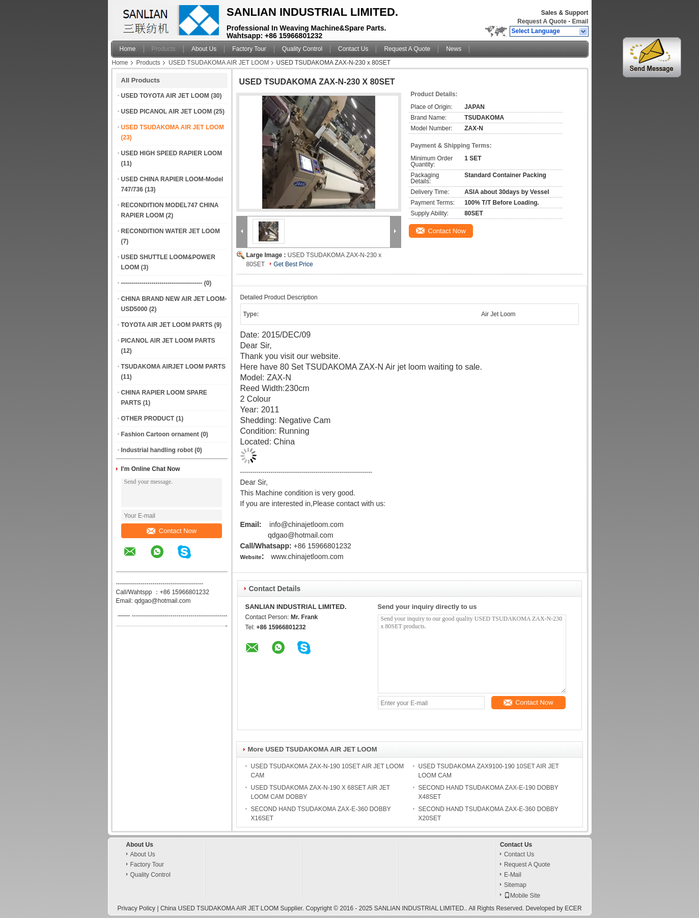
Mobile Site (522, 895)
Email (580, 21)
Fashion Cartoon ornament (160, 434)
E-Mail (512, 874)
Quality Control (302, 48)
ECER (573, 908)
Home (128, 48)
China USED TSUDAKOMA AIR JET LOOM (219, 908)
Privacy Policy (136, 908)
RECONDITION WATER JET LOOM (170, 231)
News (453, 48)
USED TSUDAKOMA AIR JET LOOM (219, 62)
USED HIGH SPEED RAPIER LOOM (171, 153)
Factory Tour (249, 48)
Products (164, 48)
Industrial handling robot (157, 450)
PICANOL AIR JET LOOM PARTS (168, 340)
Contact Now (172, 531)
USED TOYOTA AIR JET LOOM (165, 95)
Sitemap (515, 884)
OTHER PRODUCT (148, 418)
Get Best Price (293, 264)
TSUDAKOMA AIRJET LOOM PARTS (173, 366)
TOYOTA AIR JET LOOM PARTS (167, 324)
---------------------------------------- (162, 283)
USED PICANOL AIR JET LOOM (166, 111)
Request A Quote (541, 21)
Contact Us (353, 48)
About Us (203, 48)
